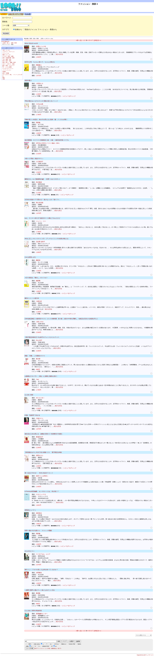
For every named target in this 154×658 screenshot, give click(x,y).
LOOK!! (4, 14)
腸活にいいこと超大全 (32, 298)
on (55, 646)
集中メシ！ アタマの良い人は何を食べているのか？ (41, 569)
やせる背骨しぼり (30, 257)
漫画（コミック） (6, 54)
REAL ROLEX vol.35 (31, 43)
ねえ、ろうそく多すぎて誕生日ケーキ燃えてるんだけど (42, 218)
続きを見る (59, 54)
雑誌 (3, 77)
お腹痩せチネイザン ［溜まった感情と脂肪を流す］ (41, 376)
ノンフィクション (6, 70)
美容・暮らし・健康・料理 (9, 62)
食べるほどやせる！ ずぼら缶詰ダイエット (39, 473)
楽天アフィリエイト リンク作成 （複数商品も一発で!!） (48, 648)
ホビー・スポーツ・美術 (8, 64)
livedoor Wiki (72, 644)
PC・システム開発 (7, 67)
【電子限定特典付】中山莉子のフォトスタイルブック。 (42, 337)
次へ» (99, 40)
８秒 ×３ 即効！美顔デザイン (34, 158)
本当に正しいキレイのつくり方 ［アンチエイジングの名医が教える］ (47, 238)
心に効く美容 (29, 395)
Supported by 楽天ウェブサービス (145, 655)
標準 (30, 644)
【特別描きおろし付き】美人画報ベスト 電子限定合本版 (43, 452)
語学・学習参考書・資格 (8, 57)
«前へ (78, 40)
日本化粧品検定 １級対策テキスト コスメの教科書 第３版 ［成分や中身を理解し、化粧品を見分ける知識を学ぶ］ (61, 318)
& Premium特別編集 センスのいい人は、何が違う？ (42, 491)
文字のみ (56, 644)
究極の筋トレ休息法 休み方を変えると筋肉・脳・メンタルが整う (46, 119)
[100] (95, 40)
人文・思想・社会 (6, 59)
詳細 (35, 644)
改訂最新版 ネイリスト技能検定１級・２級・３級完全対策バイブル (47, 140)
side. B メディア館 (15, 14)
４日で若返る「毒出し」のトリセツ (36, 277)
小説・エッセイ (6, 50)
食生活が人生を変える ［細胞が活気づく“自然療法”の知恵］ (44, 434)
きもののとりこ (30, 551)
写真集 (4, 71)
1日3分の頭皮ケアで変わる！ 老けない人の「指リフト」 (43, 199)
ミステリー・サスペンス (8, 51)
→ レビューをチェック (68, 96)
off (51, 646)
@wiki (79, 644)
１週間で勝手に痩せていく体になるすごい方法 (40, 590)
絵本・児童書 (5, 73)
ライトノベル (5, 53)
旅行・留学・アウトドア (8, 65)
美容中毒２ (28, 80)
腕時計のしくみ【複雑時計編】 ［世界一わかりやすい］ (43, 179)
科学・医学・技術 (6, 60)
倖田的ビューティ (30, 510)
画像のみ (63, 644)
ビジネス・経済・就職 (7, 56)
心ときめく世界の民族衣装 (33, 610)
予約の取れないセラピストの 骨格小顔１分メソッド (41, 101)
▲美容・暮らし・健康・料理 (9, 43)
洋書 (3, 79)
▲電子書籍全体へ (5, 41)
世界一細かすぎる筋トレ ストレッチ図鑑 (38, 530)
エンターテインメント (7, 68)
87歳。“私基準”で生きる (32, 415)
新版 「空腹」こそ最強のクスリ (35, 356)
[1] (80, 40)
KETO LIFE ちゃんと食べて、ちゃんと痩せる (40, 62)
